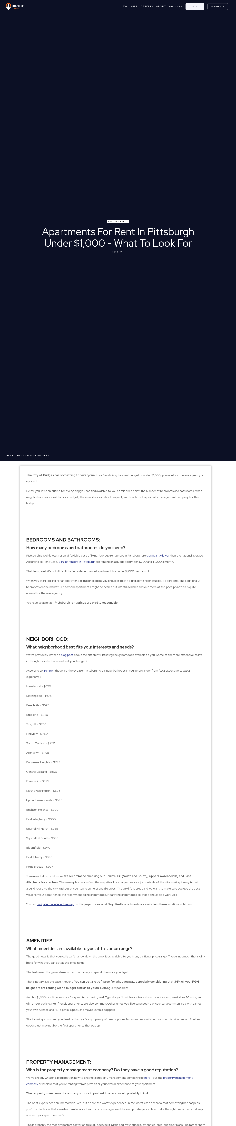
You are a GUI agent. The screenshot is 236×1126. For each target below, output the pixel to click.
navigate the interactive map (55, 904)
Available (130, 6)
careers (147, 6)
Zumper (48, 670)
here (147, 1078)
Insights (175, 6)
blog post (67, 655)
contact (195, 6)
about (161, 6)
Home (10, 455)
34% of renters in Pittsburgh (77, 562)
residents (218, 6)
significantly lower (158, 555)
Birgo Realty (118, 221)
